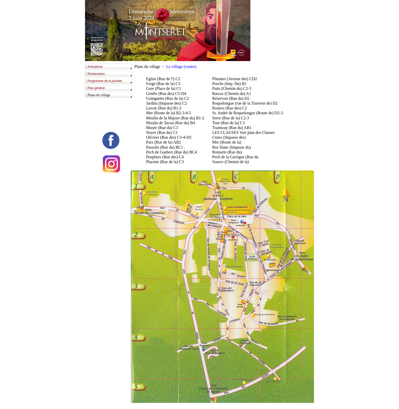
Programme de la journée (105, 81)
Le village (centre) (181, 66)
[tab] (110, 67)
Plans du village (99, 95)
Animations (95, 66)
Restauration (96, 74)
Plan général (96, 88)
